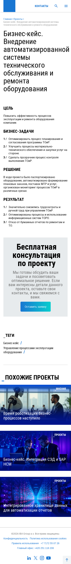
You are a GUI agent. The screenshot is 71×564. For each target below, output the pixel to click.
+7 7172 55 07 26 (50, 543)
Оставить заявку (35, 307)
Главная (7, 18)
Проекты (18, 18)
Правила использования (25, 543)
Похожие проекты (32, 377)
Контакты (41, 6)
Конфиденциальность (16, 538)
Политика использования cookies (48, 538)
